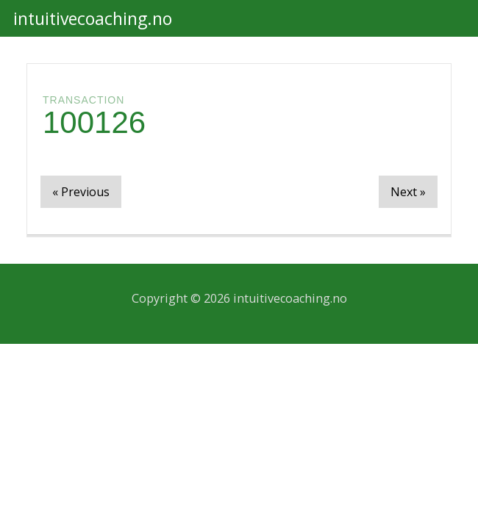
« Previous (81, 192)
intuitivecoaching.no (92, 18)
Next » (408, 192)
